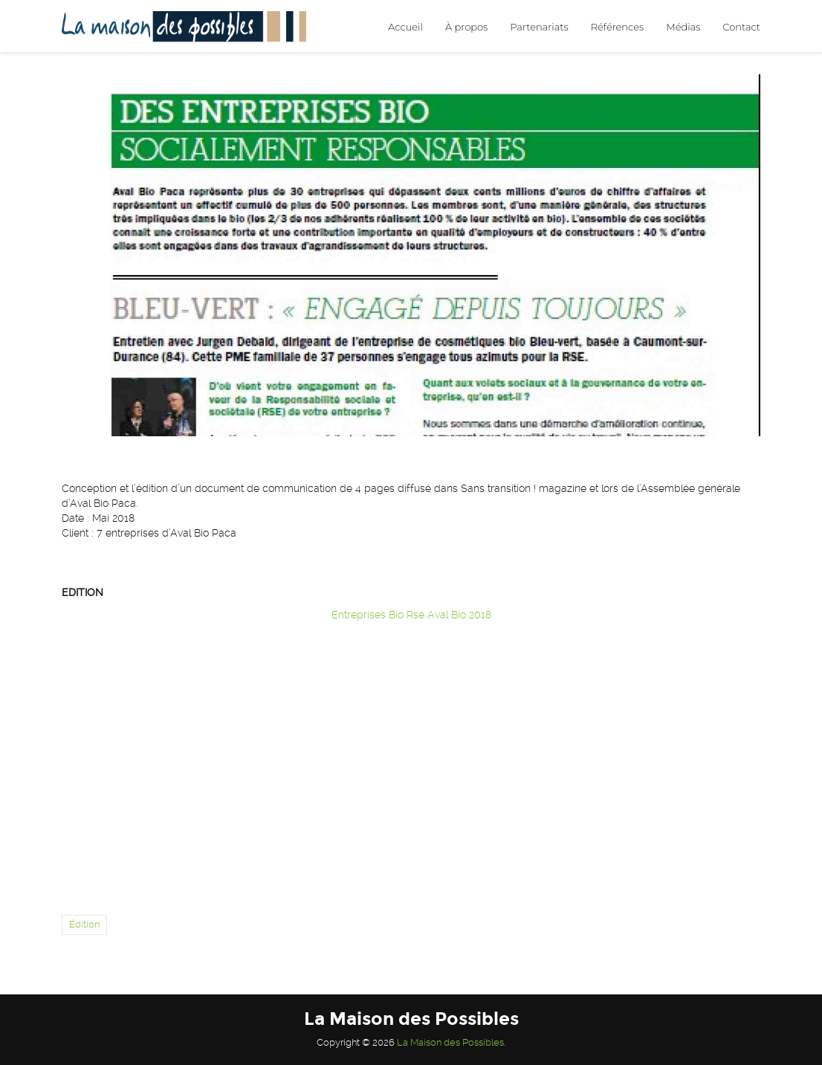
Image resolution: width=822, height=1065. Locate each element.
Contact (741, 27)
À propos (466, 27)
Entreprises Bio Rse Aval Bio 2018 (411, 615)
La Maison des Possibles (450, 1042)
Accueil (405, 27)
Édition (84, 924)
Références (617, 27)
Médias (683, 27)
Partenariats (539, 27)
